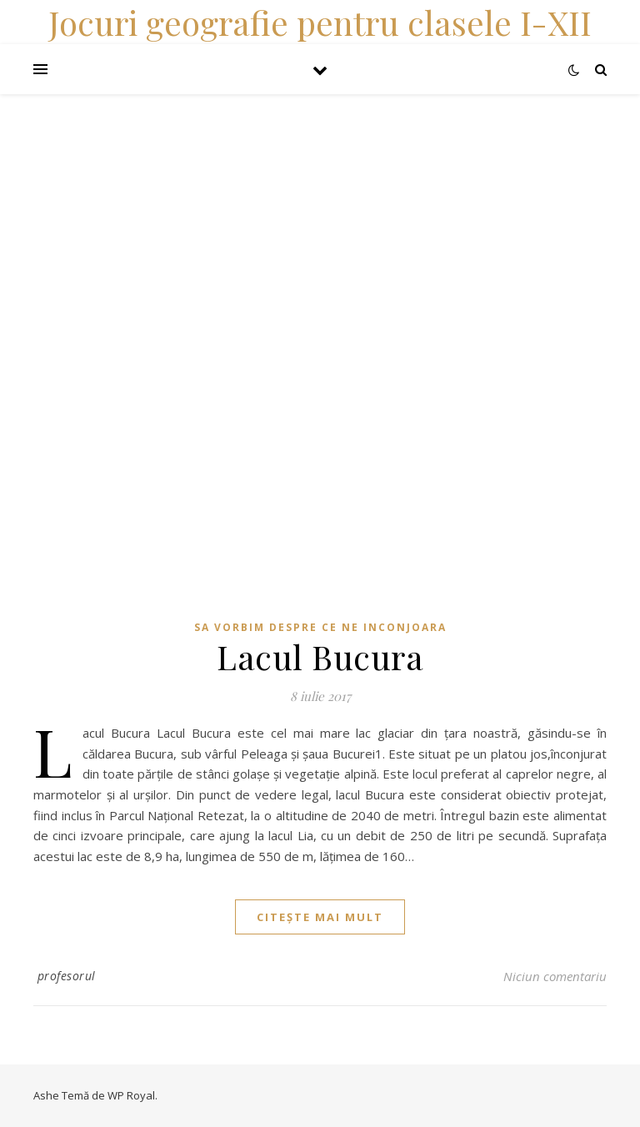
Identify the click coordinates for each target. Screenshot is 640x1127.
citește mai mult (320, 916)
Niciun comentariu (555, 976)
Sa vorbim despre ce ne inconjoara (320, 627)
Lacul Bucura (320, 656)
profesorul (67, 976)
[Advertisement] (320, 211)
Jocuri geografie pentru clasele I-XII (320, 22)
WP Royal (131, 1095)
